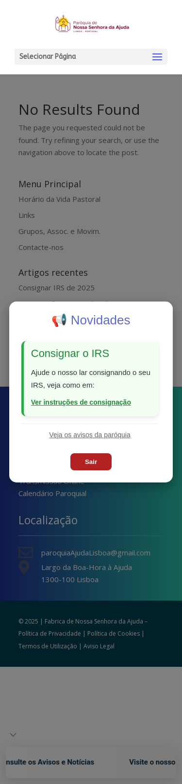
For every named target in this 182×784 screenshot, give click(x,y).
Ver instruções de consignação (81, 402)
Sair (91, 461)
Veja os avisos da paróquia (89, 435)
